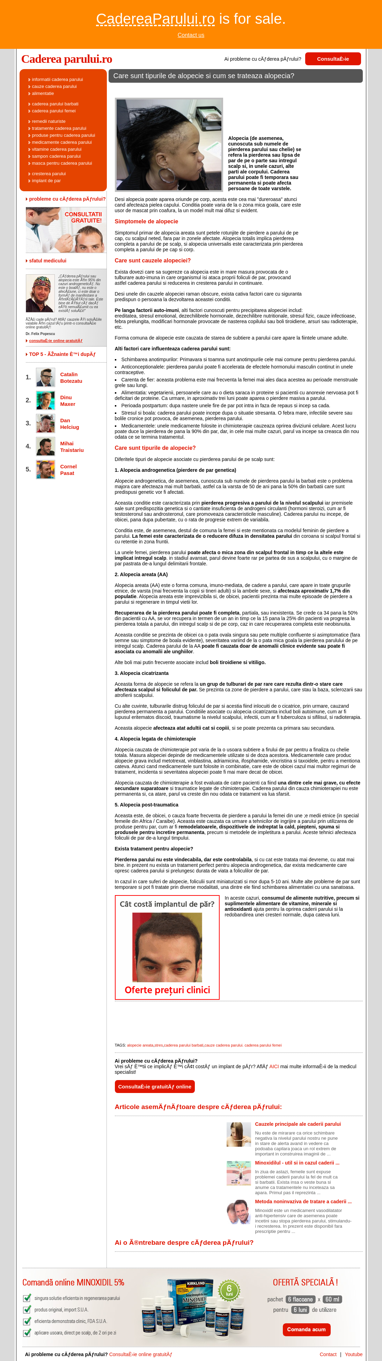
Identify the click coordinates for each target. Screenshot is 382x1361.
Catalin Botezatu (70, 377)
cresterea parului (49, 173)
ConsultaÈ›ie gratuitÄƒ (333, 60)
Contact (328, 1354)
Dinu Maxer (67, 400)
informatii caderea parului (57, 79)
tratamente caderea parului (59, 128)
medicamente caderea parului (62, 142)
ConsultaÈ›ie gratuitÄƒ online (155, 1086)
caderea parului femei (54, 110)
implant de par (46, 180)
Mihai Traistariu (70, 446)
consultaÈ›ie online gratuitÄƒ (56, 341)
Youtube (354, 1354)
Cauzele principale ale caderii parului (298, 1124)
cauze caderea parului (54, 86)
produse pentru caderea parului (63, 135)
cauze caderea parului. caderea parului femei (243, 1045)
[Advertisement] (236, 88)
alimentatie (43, 93)
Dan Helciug (69, 423)
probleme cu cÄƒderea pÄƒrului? (67, 199)
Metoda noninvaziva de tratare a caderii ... (303, 1201)
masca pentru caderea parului (62, 163)
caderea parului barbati (184, 1045)
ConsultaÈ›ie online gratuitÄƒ (140, 1354)
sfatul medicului (48, 260)
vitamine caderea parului (57, 149)
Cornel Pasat (68, 469)
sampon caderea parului (56, 156)
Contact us (191, 35)
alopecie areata (140, 1045)
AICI (274, 1066)
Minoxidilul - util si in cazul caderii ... (297, 1163)
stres (159, 1045)
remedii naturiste (49, 121)
